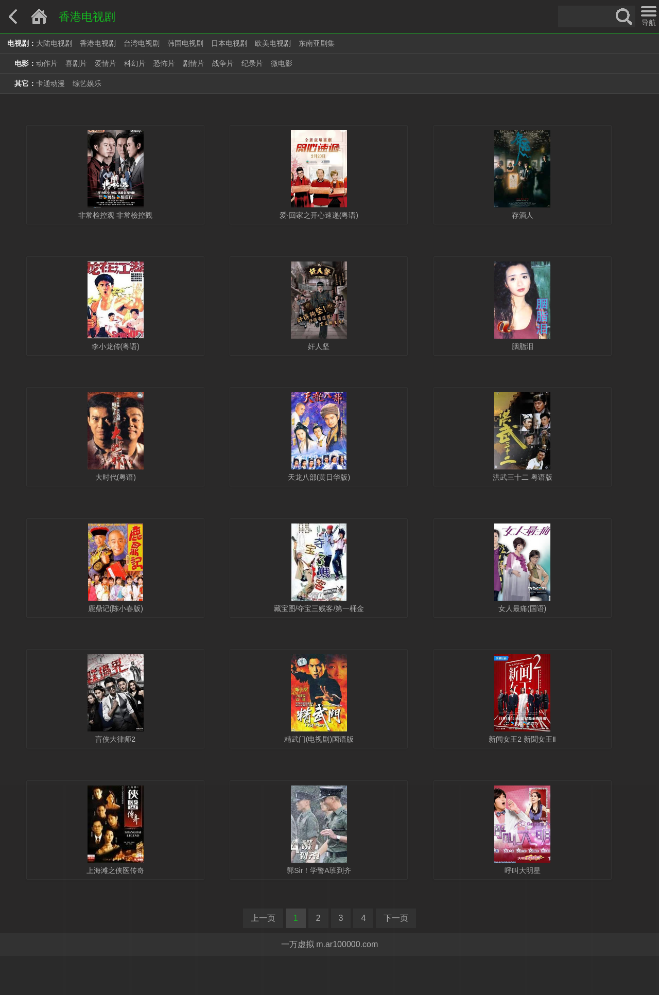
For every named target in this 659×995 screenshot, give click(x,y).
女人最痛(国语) (522, 608)
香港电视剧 (98, 43)
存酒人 (522, 215)
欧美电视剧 (273, 43)
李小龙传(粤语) (116, 346)
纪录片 (252, 63)
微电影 (281, 63)
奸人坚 (319, 346)
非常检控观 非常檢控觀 (115, 215)
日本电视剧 (229, 43)
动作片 (47, 63)
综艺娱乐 (87, 83)
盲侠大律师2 (115, 739)
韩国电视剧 (185, 43)
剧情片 (193, 63)
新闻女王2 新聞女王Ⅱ (522, 739)
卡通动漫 (50, 83)
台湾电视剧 (142, 43)
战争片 (223, 63)
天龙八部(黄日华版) (319, 477)
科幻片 (135, 63)
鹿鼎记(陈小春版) (115, 608)
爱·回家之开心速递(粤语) (319, 215)
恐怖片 (164, 63)
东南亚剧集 (317, 43)
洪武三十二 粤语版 (522, 477)
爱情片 (105, 63)
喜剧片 (76, 63)
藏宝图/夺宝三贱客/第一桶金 (319, 608)
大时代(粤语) (115, 477)
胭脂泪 (522, 346)
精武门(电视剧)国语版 (319, 739)
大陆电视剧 (54, 43)
